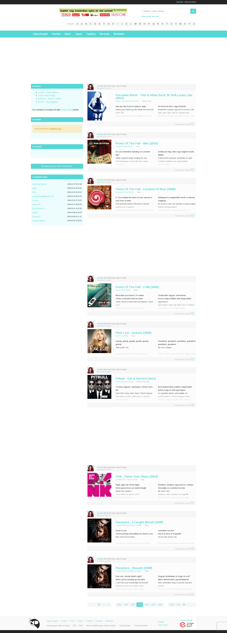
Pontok (56, 34)
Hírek (68, 34)
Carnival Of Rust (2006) (124, 192)
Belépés (180, 2)
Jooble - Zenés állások (48, 92)
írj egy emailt (66, 110)
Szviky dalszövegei (46, 95)
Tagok (78, 34)
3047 (153, 604)
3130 (172, 604)
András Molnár (38, 221)
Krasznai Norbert (39, 184)
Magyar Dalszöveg (42, 17)
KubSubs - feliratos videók (49, 99)
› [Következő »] (185, 604)
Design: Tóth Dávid (163, 623)
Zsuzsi (35, 200)
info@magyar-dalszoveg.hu (104, 625)
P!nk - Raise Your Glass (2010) (137, 476)
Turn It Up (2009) (122, 336)
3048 (160, 604)
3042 (119, 604)
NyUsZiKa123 (38, 208)
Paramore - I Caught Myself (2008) (139, 522)
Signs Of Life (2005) (123, 290)
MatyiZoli (36, 204)
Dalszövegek (40, 34)
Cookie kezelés (140, 625)
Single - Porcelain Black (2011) (127, 101)
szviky (100, 86)
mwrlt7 (35, 212)
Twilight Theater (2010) (124, 146)
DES (34, 192)
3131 (178, 604)
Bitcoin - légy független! (48, 102)
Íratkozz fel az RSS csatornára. (57, 166)
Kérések (104, 34)
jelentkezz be (55, 129)
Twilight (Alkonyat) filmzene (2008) (128, 525)
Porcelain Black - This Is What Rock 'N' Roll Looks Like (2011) (154, 97)
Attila (34, 188)
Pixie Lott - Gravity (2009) (133, 332)
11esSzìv (36, 216)
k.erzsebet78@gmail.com (43, 196)
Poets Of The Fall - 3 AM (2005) (137, 287)
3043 (126, 604)
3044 (133, 604)
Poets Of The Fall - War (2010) (137, 143)
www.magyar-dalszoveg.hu (58, 625)
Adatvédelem (125, 625)
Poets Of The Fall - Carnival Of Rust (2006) (145, 189)
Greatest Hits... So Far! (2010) (127, 479)
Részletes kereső (150, 16)
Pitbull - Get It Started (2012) (136, 378)
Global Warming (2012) (124, 381)
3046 (146, 604)
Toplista (90, 34)
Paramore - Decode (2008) (134, 568)
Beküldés (119, 34)
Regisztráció (190, 2)
